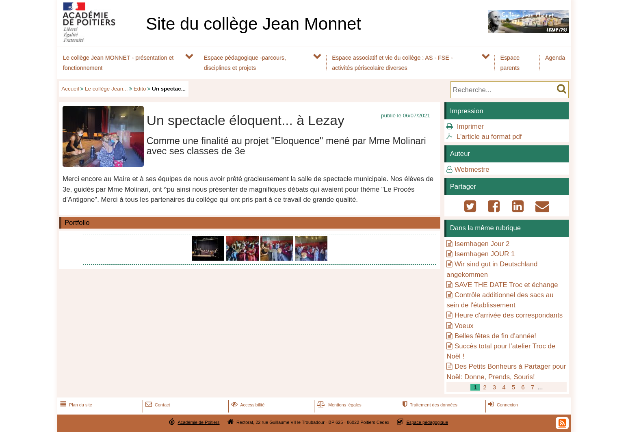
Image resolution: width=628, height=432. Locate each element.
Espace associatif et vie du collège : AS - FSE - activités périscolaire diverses (392, 62)
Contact (157, 404)
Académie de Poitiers (198, 422)
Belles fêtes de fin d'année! (495, 336)
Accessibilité (247, 404)
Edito (140, 89)
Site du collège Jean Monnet (253, 23)
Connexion (502, 404)
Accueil (70, 89)
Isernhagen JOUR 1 (485, 254)
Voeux (464, 326)
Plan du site (75, 404)
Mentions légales (338, 404)
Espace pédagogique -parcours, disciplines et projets (245, 62)
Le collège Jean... (106, 89)
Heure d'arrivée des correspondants (509, 315)
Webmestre (472, 169)
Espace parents (510, 62)
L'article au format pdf (489, 136)
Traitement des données (429, 404)
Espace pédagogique (427, 422)
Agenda (555, 57)
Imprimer (470, 126)
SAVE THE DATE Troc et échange (506, 285)
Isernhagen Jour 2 (482, 244)
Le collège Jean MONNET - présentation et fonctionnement (118, 62)
